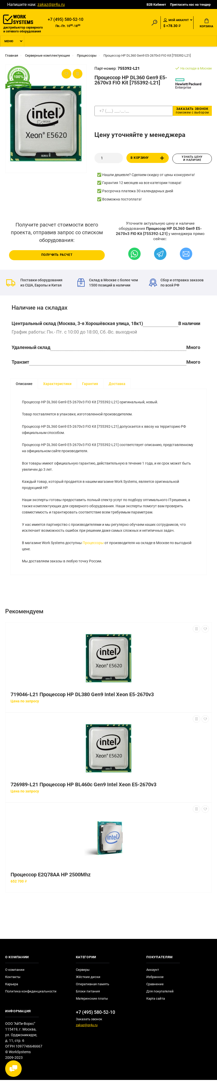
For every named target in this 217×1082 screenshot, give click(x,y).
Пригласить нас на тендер (190, 4)
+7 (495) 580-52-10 (65, 19)
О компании (15, 972)
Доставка (117, 384)
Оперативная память (92, 986)
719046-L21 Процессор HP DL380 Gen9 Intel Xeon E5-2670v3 (82, 697)
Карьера (11, 986)
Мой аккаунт (176, 20)
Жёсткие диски (88, 979)
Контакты (12, 979)
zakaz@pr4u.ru (51, 4)
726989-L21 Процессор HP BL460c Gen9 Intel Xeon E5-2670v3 (83, 787)
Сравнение (155, 986)
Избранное (155, 979)
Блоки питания (88, 993)
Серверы (83, 972)
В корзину (148, 159)
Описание (24, 384)
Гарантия (90, 384)
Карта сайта (155, 1000)
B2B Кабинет (156, 4)
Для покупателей (160, 993)
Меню (8, 42)
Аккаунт (152, 972)
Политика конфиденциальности (31, 993)
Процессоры (93, 545)
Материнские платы (92, 1000)
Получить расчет (56, 255)
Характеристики (57, 384)
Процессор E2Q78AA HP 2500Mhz (51, 877)
